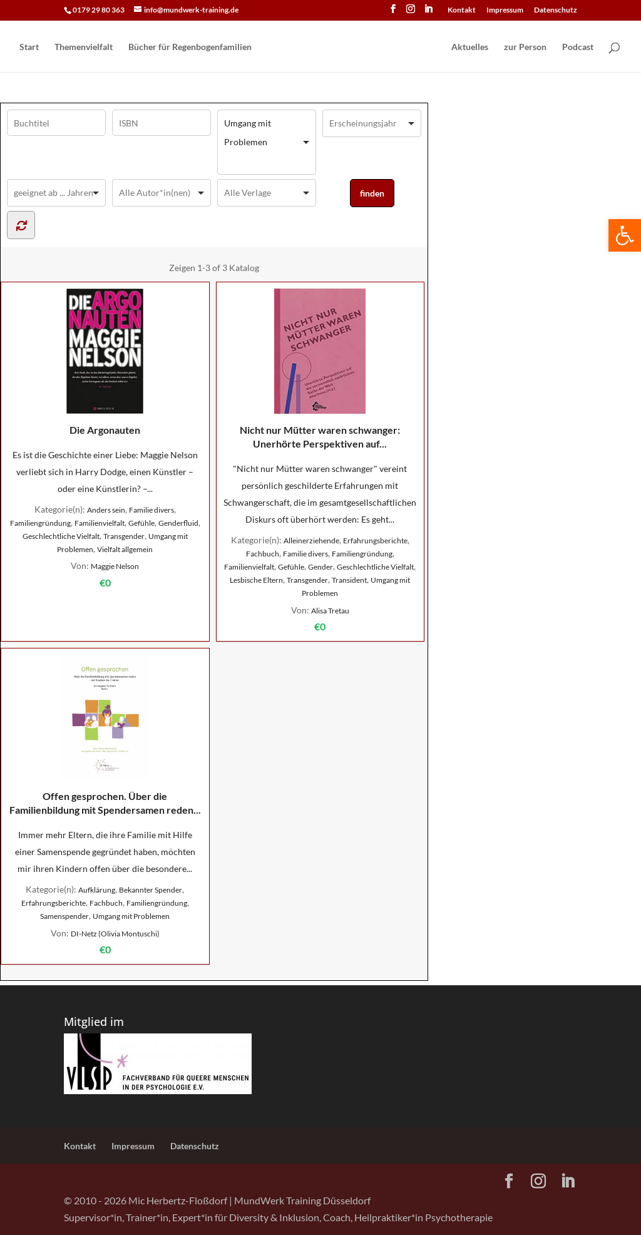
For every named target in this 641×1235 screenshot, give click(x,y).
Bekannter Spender (150, 889)
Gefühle (141, 523)
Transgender (124, 536)
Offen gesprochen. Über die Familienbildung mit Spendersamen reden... (105, 735)
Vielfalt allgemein (125, 549)
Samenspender (64, 916)
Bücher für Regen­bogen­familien (190, 47)
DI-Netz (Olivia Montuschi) (115, 933)
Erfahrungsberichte (375, 540)
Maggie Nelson (115, 566)
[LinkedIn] (428, 12)
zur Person (525, 47)
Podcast (577, 47)
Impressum (504, 10)
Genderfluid (178, 523)
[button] (624, 235)
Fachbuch (262, 553)
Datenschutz (555, 10)
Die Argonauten (104, 362)
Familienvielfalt (99, 523)
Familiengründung (40, 523)
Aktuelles (469, 47)
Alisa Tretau (330, 610)
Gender (320, 566)
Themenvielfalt (83, 47)
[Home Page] (350, 47)
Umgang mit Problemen (131, 916)
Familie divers (151, 510)
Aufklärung (96, 889)
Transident (349, 580)
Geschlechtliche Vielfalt (61, 536)
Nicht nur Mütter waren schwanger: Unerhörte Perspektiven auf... (320, 369)
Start (29, 47)
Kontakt (462, 10)
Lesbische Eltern (256, 580)
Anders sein (106, 510)
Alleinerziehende (311, 540)
